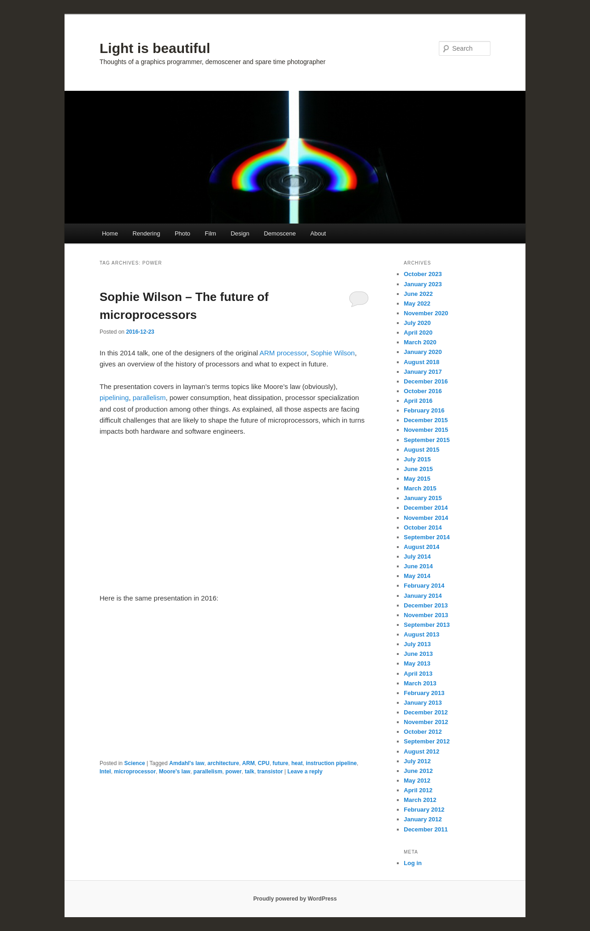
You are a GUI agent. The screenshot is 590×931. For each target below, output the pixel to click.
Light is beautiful (155, 48)
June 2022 (418, 293)
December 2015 (426, 420)
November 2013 (426, 615)
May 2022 (417, 303)
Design (239, 233)
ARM (248, 763)
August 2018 (421, 362)
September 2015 (427, 439)
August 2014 (421, 546)
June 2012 (418, 770)
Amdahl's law (186, 763)
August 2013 (421, 634)
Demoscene (279, 233)
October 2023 (423, 274)
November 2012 (426, 722)
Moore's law (174, 771)
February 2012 (424, 809)
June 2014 (418, 566)
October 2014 (423, 527)
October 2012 (423, 731)
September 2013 (427, 624)
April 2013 (418, 673)
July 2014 (417, 556)
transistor (270, 771)
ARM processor (283, 353)
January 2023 (423, 284)
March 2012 (420, 799)
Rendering (146, 233)
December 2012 (426, 712)
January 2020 (423, 351)
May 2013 (417, 663)
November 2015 (426, 429)
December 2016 (426, 381)
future (280, 763)
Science (134, 763)
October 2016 (423, 391)
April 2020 (418, 332)
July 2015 (417, 459)
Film (210, 233)
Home (110, 233)
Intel (105, 771)
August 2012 (421, 751)
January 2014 (423, 595)
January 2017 (423, 371)
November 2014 (426, 517)
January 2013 (423, 702)
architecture (223, 763)
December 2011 (426, 829)
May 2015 (417, 478)
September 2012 (427, 741)
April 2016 (418, 400)
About (318, 233)
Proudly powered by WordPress (294, 899)
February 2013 (424, 692)
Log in (413, 863)
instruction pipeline (331, 763)
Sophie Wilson (333, 353)
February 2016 (424, 410)
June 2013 (418, 653)
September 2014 (427, 537)
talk (249, 771)
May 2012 (417, 780)
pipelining (114, 397)
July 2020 (417, 322)
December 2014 (426, 507)
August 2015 (421, 449)
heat (297, 763)
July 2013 (417, 644)
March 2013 (420, 683)
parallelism (149, 397)
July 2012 (417, 761)
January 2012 (423, 819)
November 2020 (426, 313)
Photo (182, 233)
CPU (263, 763)
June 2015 (418, 469)
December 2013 (426, 605)
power (233, 771)
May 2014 (417, 575)
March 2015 (420, 488)
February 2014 (424, 585)
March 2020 (420, 342)
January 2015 (423, 498)
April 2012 (418, 790)
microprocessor (135, 771)
